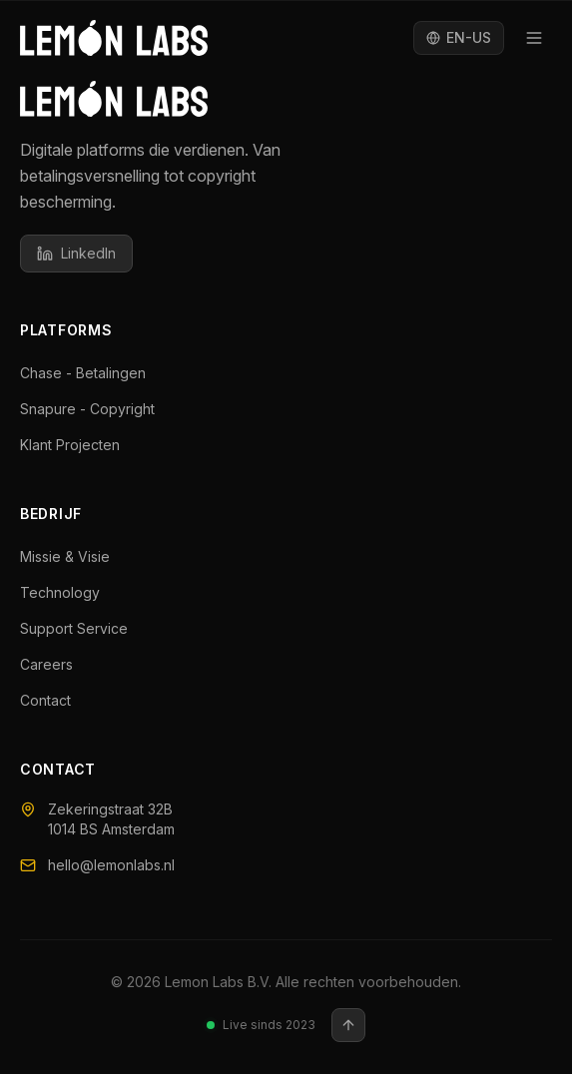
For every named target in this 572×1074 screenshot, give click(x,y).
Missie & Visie (74, 556)
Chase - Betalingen (92, 372)
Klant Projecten (79, 444)
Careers (55, 664)
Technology (69, 592)
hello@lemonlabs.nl (97, 864)
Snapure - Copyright (96, 408)
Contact (54, 700)
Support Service (83, 628)
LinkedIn (76, 253)
